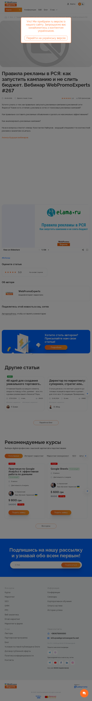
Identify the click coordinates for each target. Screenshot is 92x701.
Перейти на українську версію (46, 38)
